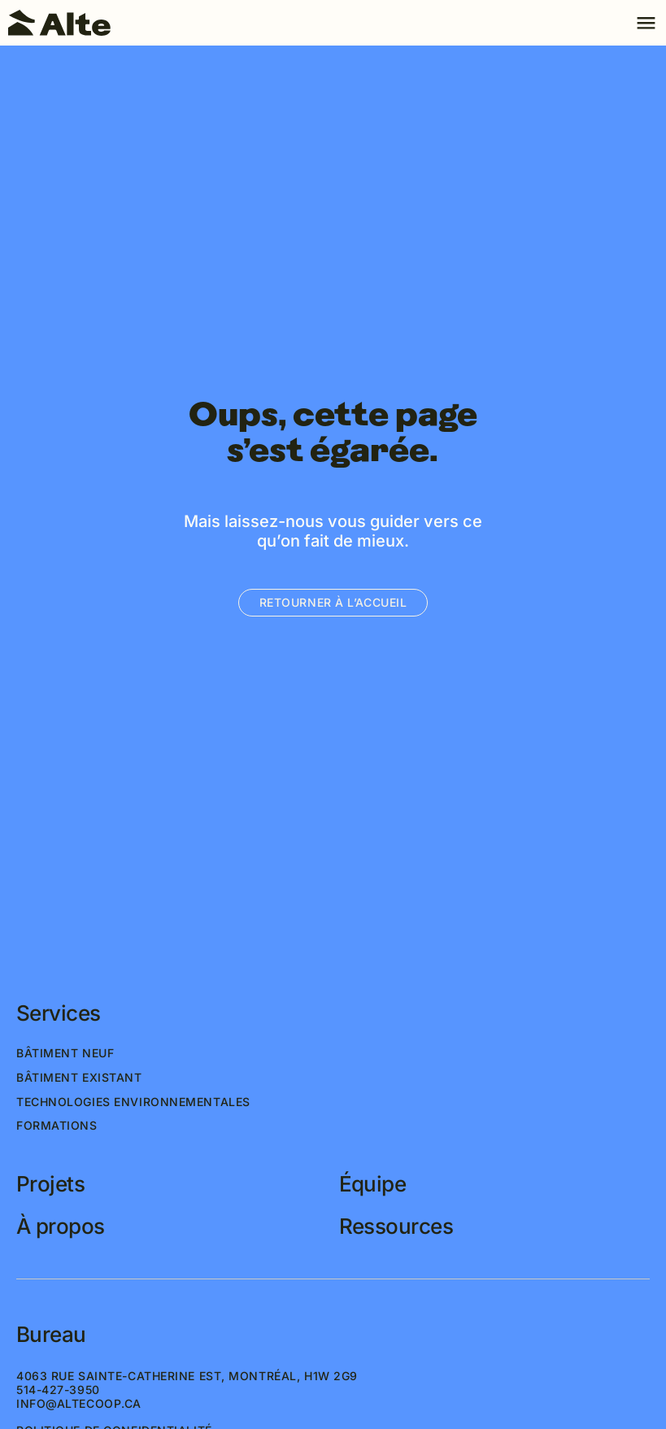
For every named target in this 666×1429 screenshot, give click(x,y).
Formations (57, 1125)
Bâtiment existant (79, 1077)
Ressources (396, 1226)
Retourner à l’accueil (333, 602)
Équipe (373, 1184)
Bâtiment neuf (65, 1053)
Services (58, 1013)
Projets (50, 1184)
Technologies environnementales (133, 1102)
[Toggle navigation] (645, 23)
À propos (60, 1226)
